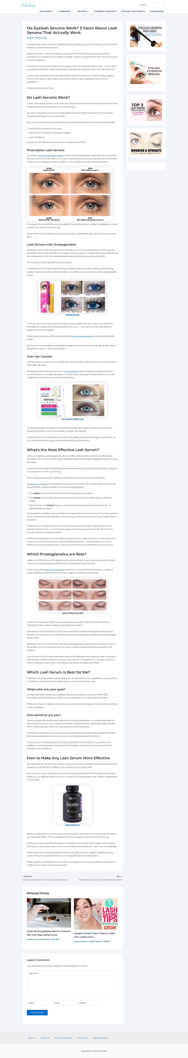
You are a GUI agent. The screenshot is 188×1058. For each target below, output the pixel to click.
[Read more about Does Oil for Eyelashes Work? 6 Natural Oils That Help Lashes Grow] (49, 913)
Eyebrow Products (108, 11)
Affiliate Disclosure (97, 1038)
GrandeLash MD (72, 315)
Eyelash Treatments (134, 11)
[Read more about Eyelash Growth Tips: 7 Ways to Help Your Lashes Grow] (96, 914)
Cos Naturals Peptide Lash (72, 419)
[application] (58, 11)
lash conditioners (72, 371)
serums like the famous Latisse (51, 155)
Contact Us (46, 1038)
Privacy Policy (80, 1038)
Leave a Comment (81, 942)
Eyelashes (52, 11)
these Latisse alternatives (82, 336)
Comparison (157, 11)
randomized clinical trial (55, 570)
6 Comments (32, 940)
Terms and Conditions (62, 1038)
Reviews (87, 11)
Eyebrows (70, 11)
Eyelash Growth (45, 940)
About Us (35, 1038)
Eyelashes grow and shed (38, 484)
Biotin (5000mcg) (72, 825)
